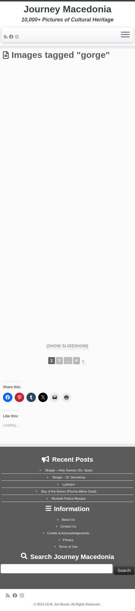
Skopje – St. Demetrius (69, 477)
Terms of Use (68, 546)
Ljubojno (69, 484)
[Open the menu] (125, 35)
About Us (68, 519)
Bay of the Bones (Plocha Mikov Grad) (68, 491)
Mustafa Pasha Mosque (69, 498)
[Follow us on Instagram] (17, 36)
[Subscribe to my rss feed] (6, 36)
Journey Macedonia (67, 9)
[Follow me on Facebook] (12, 36)
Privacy (68, 540)
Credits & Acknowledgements (68, 533)
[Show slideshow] (67, 346)
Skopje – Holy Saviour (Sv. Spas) (69, 470)
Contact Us (68, 526)
